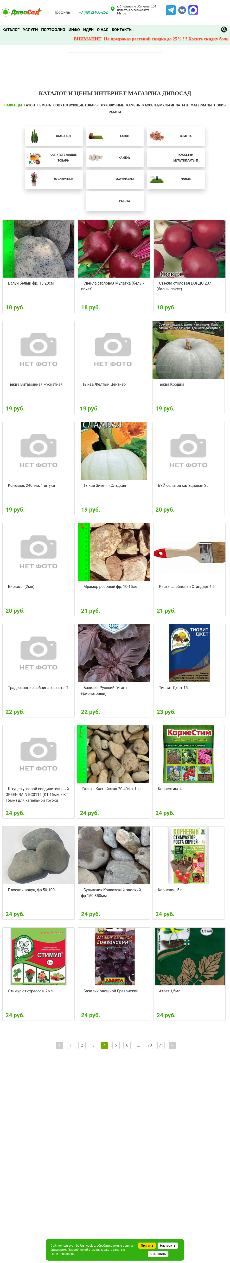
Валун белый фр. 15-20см (31, 283)
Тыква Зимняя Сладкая (104, 485)
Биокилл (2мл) (21, 586)
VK (179, 8)
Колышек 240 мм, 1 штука (31, 485)
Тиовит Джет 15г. (174, 687)
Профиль (61, 12)
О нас (103, 29)
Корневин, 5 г (170, 890)
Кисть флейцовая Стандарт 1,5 (187, 586)
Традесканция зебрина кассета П (38, 687)
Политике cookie (62, 1254)
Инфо (74, 29)
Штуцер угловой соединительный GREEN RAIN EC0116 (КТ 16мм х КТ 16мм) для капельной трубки (37, 795)
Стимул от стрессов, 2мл (30, 991)
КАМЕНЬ (133, 105)
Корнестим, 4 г (171, 789)
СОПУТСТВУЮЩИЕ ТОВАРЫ (76, 105)
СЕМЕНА (44, 105)
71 (161, 1045)
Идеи (88, 29)
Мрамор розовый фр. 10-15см (110, 586)
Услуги (30, 29)
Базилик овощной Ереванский (111, 991)
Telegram (171, 8)
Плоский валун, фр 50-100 (31, 890)
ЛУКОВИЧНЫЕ (112, 105)
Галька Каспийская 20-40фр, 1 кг (111, 789)
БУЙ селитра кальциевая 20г (184, 485)
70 (149, 1045)
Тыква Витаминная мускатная (35, 384)
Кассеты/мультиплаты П (165, 105)
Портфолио (53, 29)
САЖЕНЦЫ (13, 105)
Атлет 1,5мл (169, 991)
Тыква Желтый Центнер (104, 384)
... (138, 1045)
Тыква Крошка (171, 384)
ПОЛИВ (220, 105)
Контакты (122, 29)
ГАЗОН (29, 105)
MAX (192, 8)
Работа (115, 112)
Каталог (10, 29)
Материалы (201, 105)
